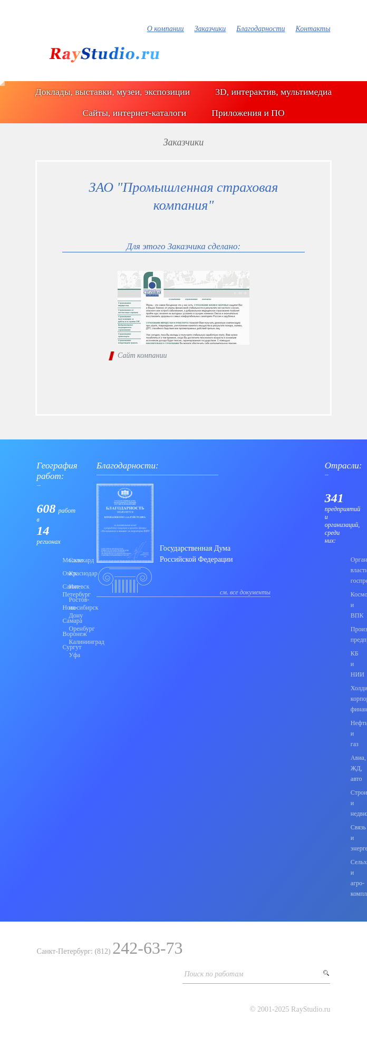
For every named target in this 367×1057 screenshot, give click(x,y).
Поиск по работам (213, 974)
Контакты (312, 29)
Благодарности (260, 29)
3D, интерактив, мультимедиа (273, 91)
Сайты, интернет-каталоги (134, 112)
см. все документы (245, 592)
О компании (165, 29)
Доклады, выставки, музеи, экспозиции (112, 91)
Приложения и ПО (247, 112)
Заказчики (210, 29)
